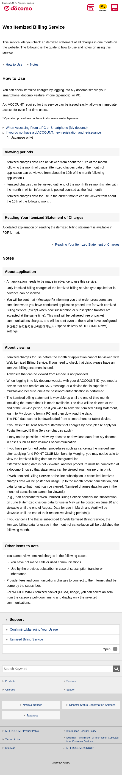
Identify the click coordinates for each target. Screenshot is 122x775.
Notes (34, 64)
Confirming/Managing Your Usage (34, 629)
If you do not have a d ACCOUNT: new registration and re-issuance (52, 135)
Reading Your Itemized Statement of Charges (87, 244)
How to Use (14, 64)
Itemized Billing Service (26, 639)
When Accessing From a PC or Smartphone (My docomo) (47, 127)
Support (17, 619)
